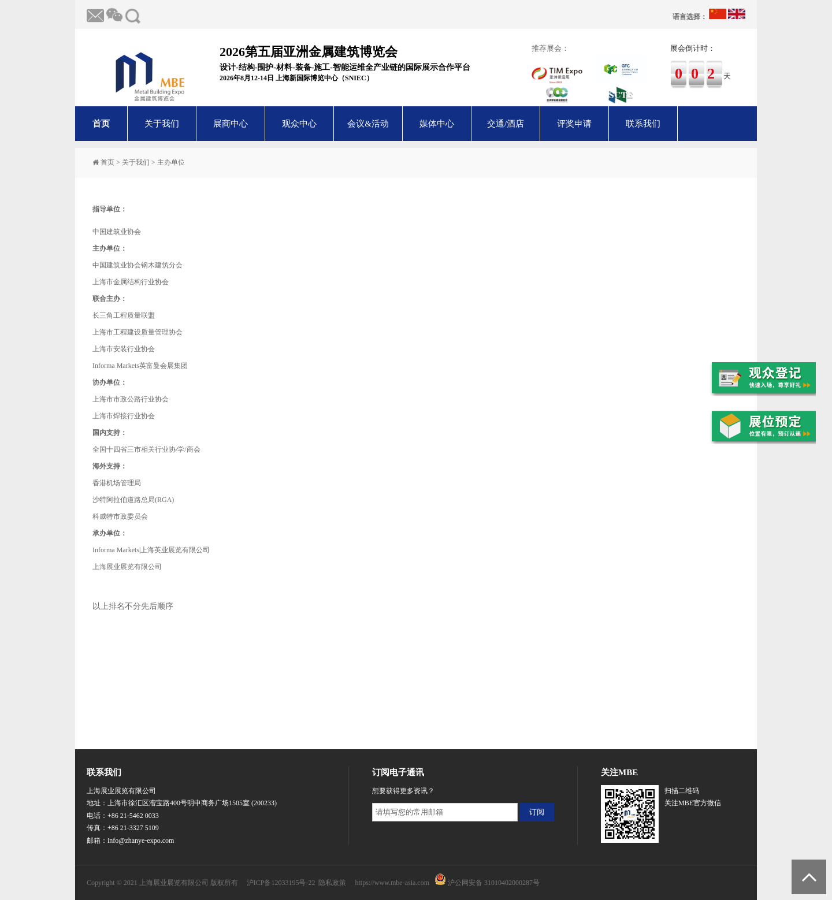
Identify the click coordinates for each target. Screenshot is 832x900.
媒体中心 (436, 123)
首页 (101, 123)
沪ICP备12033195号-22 (281, 883)
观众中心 (299, 123)
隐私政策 (332, 883)
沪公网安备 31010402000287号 (494, 883)
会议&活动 (368, 123)
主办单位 (171, 162)
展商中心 (230, 123)
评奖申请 (574, 123)
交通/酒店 (505, 123)
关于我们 (161, 123)
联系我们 (643, 123)
